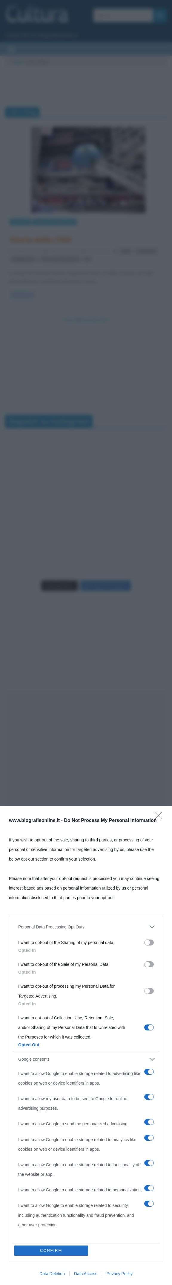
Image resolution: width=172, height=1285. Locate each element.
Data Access (85, 1273)
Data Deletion (52, 1273)
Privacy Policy (120, 1273)
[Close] (160, 817)
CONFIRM (51, 1250)
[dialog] (86, 1045)
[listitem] (86, 927)
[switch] (149, 943)
